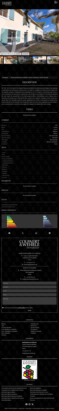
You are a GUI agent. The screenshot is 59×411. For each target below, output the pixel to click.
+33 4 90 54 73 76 (30, 262)
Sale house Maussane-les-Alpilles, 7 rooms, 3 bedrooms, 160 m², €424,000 (29, 77)
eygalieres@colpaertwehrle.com (30, 279)
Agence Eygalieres (29, 268)
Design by (50, 408)
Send (29, 310)
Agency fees (28, 408)
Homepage (5, 77)
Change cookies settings (38, 408)
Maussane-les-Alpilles (29, 342)
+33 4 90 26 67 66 (30, 277)
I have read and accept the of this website (18, 308)
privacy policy (21, 308)
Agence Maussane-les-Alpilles (29, 253)
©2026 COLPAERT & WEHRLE (11, 408)
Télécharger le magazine (29, 370)
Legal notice (21, 408)
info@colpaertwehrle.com (30, 264)
